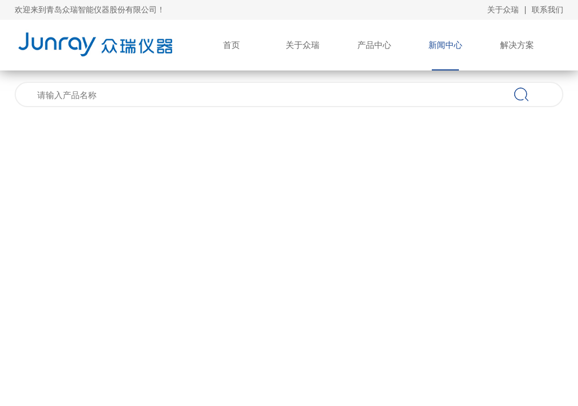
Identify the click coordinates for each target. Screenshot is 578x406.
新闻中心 (445, 45)
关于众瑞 (503, 9)
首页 (231, 45)
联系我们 (547, 9)
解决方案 (517, 45)
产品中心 (374, 45)
